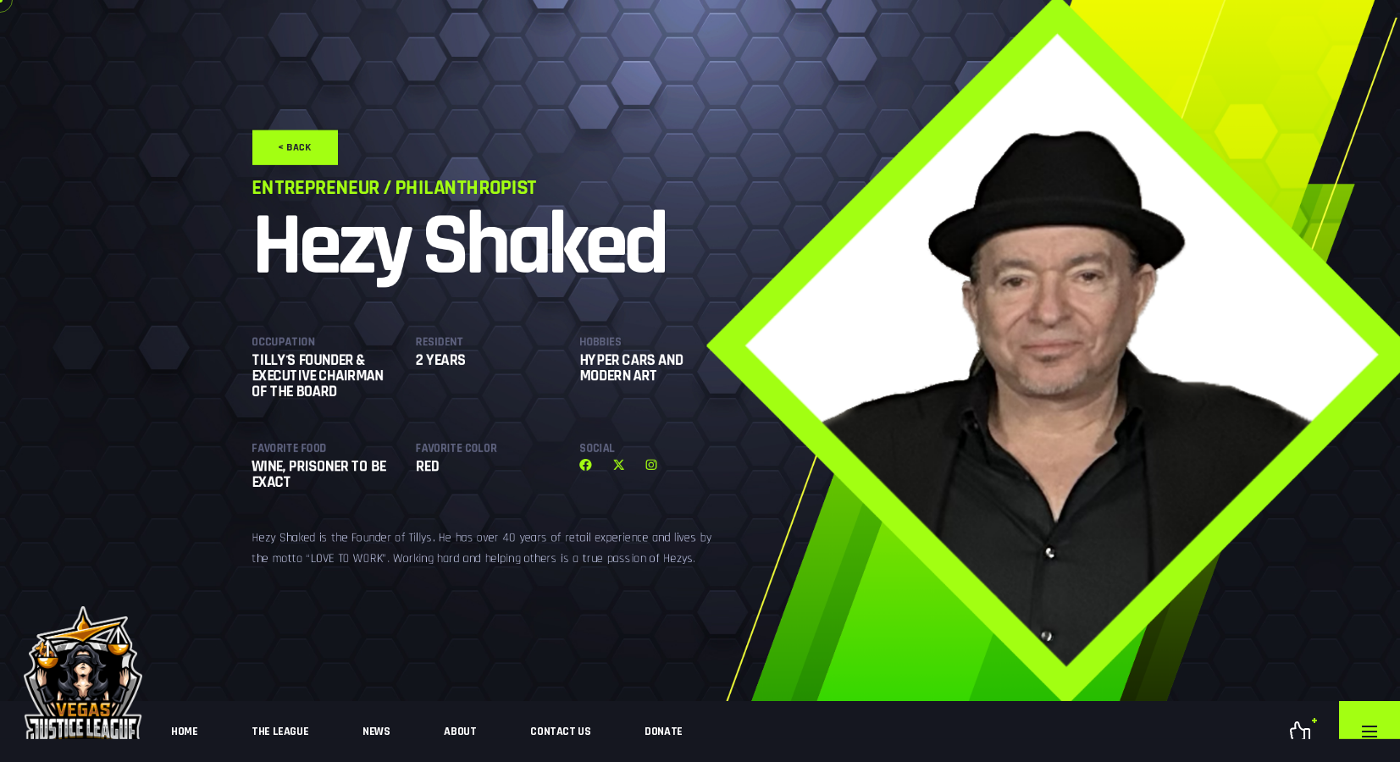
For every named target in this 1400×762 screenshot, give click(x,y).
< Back (117, 44)
